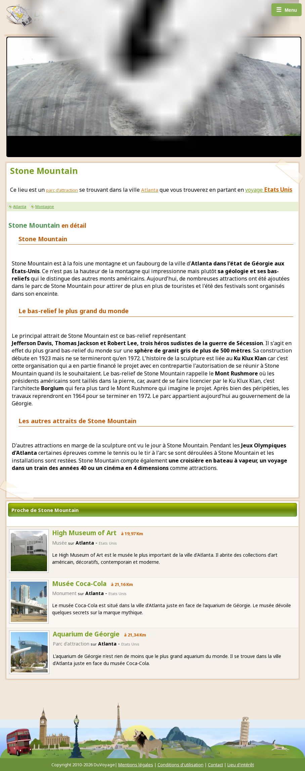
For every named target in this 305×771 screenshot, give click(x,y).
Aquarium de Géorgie (86, 634)
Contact (215, 765)
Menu (286, 9)
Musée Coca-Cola (79, 583)
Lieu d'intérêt (240, 765)
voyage (268, 189)
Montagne (44, 206)
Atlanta (19, 206)
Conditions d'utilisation (181, 765)
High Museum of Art (84, 532)
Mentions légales (135, 765)
